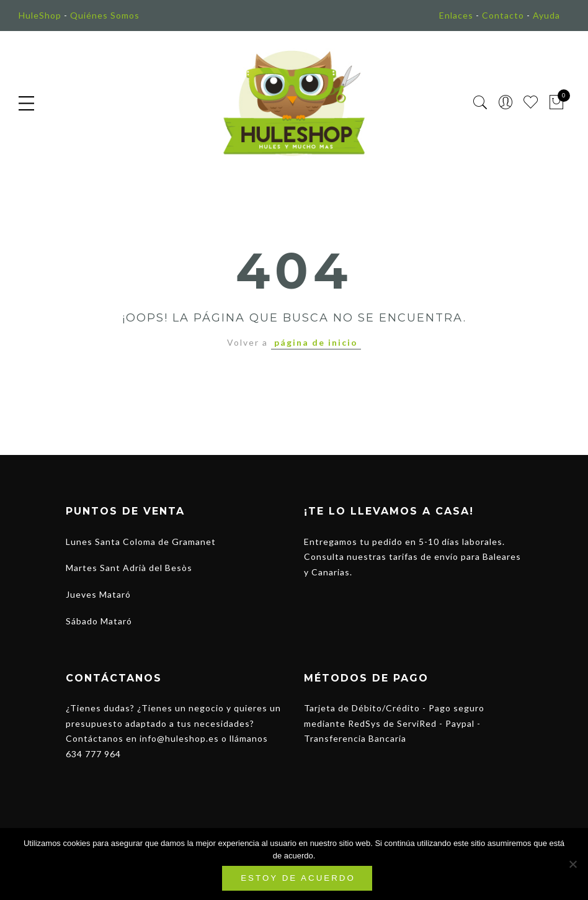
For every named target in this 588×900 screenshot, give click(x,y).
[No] (572, 864)
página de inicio (316, 342)
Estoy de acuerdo (298, 878)
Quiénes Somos (105, 15)
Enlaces (456, 15)
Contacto (503, 15)
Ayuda (546, 15)
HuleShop (40, 15)
